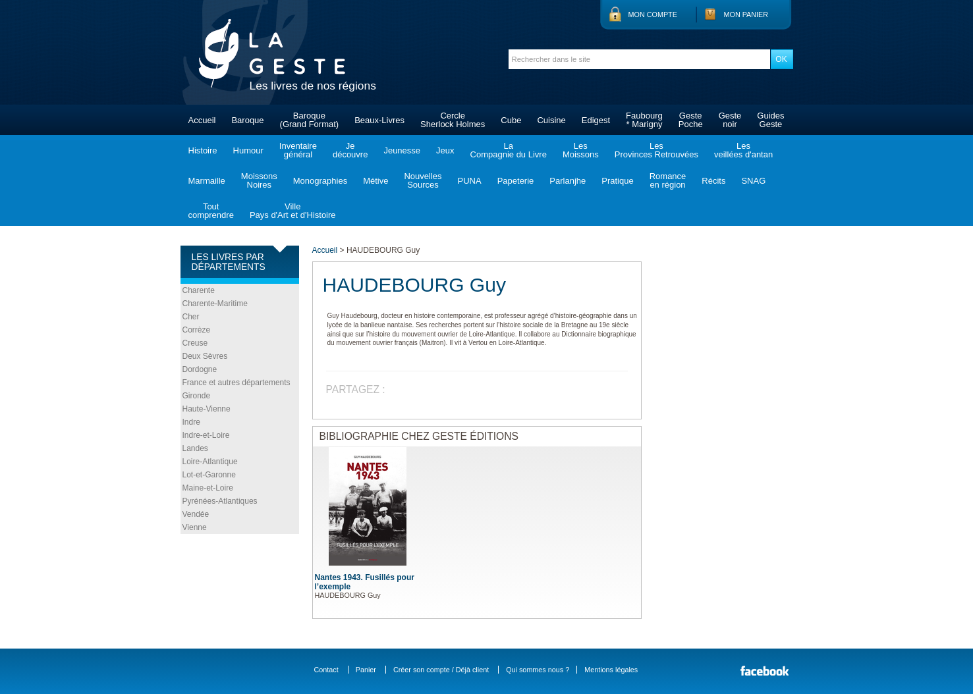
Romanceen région (668, 180)
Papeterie (515, 181)
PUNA (470, 181)
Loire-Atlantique (210, 461)
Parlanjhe (567, 181)
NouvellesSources (422, 180)
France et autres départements (236, 382)
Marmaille (206, 181)
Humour (248, 150)
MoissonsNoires (259, 180)
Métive (375, 181)
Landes (195, 448)
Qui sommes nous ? (537, 670)
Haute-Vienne (206, 409)
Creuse (195, 343)
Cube (511, 120)
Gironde (196, 395)
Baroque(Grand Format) (309, 120)
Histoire (202, 150)
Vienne (194, 527)
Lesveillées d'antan (743, 150)
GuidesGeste (770, 120)
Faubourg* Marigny (644, 120)
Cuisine (551, 120)
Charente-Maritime (215, 303)
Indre (191, 422)
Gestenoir (730, 120)
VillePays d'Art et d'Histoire (293, 210)
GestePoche (691, 120)
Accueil (202, 120)
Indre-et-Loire (206, 435)
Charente (198, 290)
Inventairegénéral (298, 150)
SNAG (753, 181)
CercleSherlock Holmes (452, 120)
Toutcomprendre (211, 210)
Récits (713, 181)
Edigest (596, 120)
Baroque (247, 120)
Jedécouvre (350, 150)
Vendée (195, 514)
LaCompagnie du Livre (508, 150)
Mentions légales (611, 670)
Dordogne (199, 369)
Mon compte (652, 14)
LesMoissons (581, 150)
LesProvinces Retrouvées (656, 150)
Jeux (445, 150)
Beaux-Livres (379, 120)
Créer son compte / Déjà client (441, 670)
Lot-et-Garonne (209, 474)
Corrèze (196, 329)
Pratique (617, 181)
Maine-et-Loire (207, 488)
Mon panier (746, 14)
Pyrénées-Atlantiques (220, 501)
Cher (191, 316)
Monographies (320, 181)
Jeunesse (401, 150)
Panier (366, 670)
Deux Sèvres (205, 356)
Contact (326, 670)
